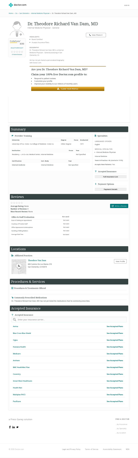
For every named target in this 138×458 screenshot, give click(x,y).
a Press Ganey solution (20, 419)
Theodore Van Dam (37, 260)
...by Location (121, 433)
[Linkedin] (13, 427)
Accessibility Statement (112, 449)
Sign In (126, 5)
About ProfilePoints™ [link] (17, 48)
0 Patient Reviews (17, 54)
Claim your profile (67, 89)
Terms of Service (91, 449)
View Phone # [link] (96, 35)
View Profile (120, 261)
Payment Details (110, 189)
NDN (127, 449)
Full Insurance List (110, 177)
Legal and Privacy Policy (71, 449)
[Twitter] (17, 427)
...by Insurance (121, 424)
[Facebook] (10, 427)
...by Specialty (121, 428)
